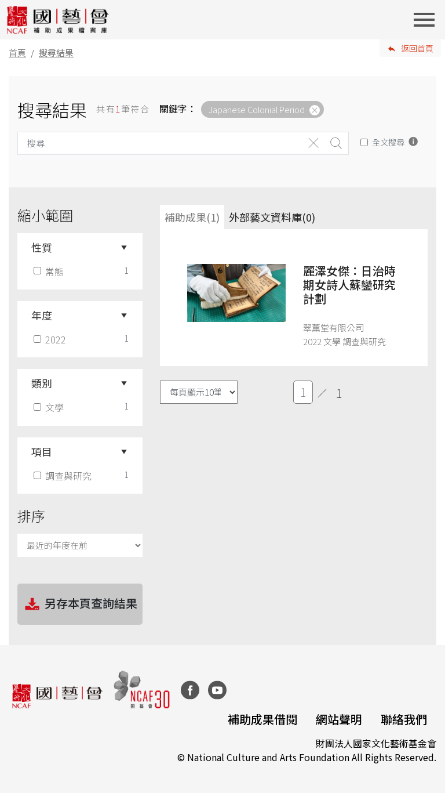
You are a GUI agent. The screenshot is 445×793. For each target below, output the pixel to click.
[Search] (160, 143)
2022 (51, 339)
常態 (50, 271)
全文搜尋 (388, 142)
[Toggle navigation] (427, 20)
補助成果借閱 (262, 719)
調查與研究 (64, 476)
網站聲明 (339, 719)
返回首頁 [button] (417, 48)
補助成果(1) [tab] (192, 216)
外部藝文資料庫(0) (272, 216)
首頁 (17, 52)
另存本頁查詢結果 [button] (80, 604)
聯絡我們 (404, 719)
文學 (50, 407)
